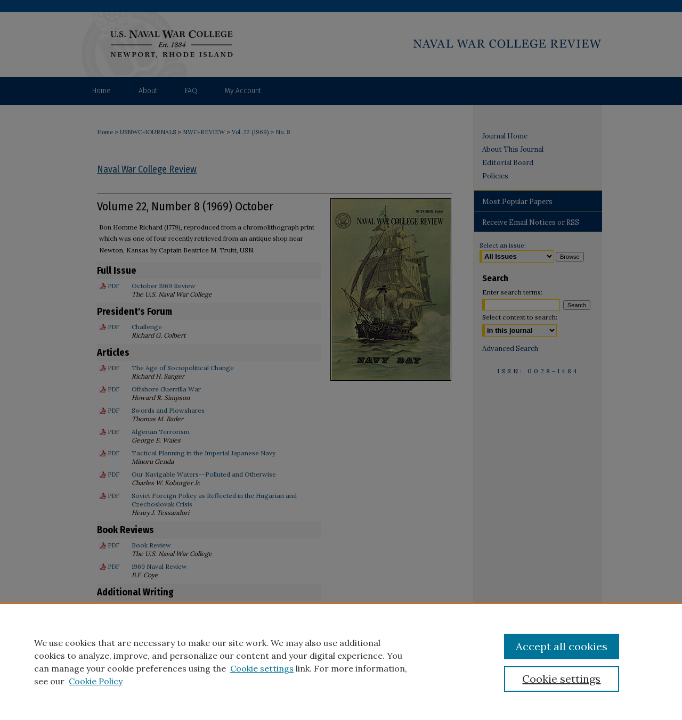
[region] (341, 661)
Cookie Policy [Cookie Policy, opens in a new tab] (96, 681)
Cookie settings (262, 668)
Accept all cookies (561, 646)
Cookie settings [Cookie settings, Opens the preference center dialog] (561, 678)
